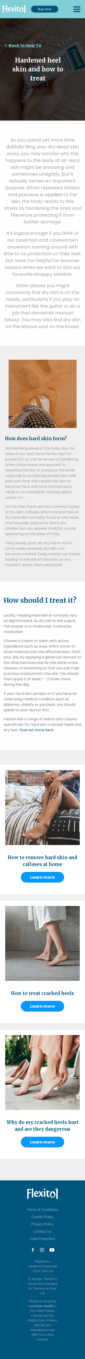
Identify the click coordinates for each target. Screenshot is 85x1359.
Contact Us (42, 1231)
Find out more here (36, 730)
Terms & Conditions (42, 1210)
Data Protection (42, 1239)
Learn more (42, 877)
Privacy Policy (42, 1224)
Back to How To (25, 45)
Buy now (44, 9)
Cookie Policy (42, 1217)
